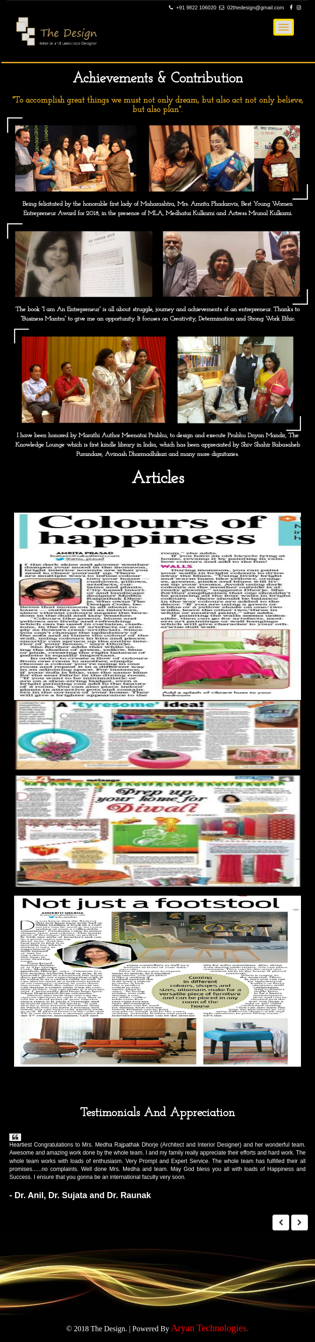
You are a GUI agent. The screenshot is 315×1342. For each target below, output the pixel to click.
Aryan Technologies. (210, 1328)
